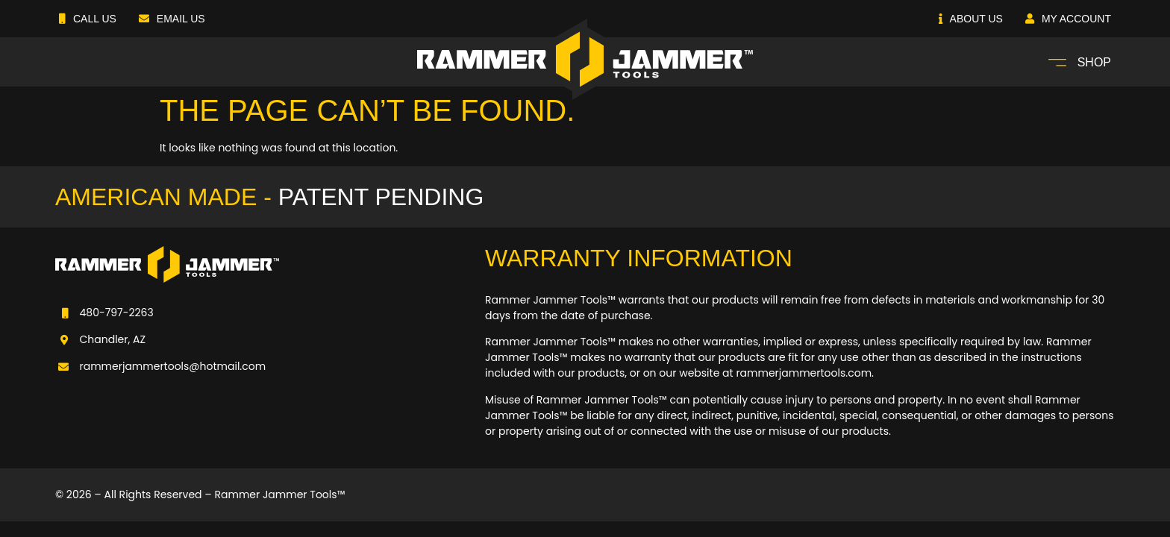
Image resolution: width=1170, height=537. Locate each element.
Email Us (172, 19)
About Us (971, 19)
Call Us (87, 19)
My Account (1068, 19)
